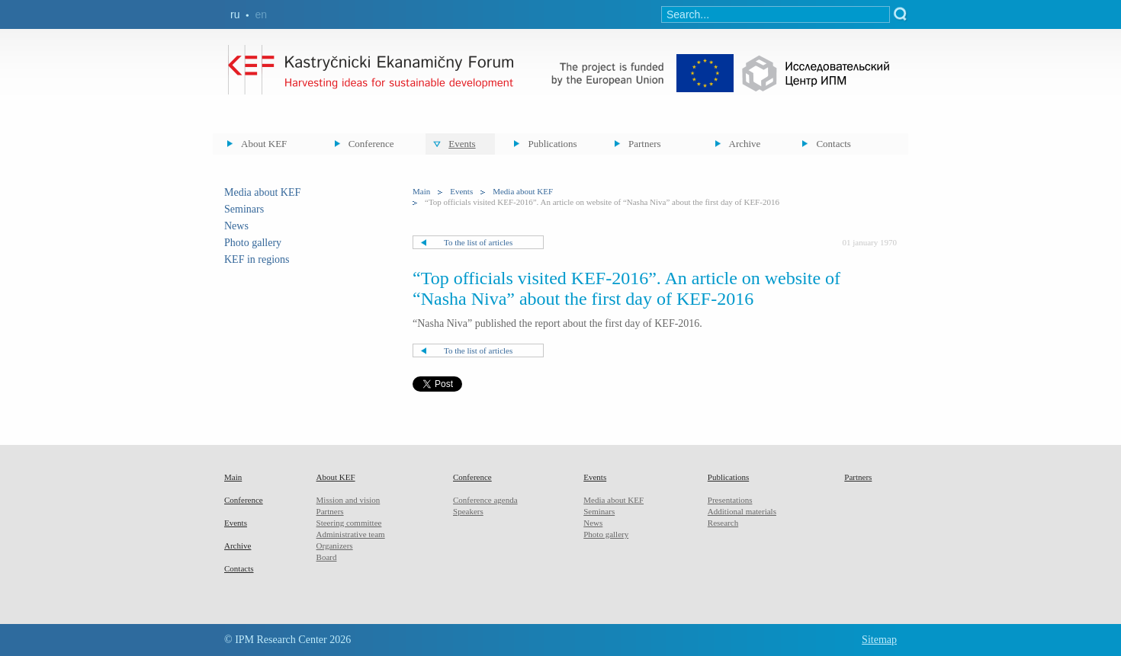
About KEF (264, 143)
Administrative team (350, 534)
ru (234, 14)
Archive (745, 143)
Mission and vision (348, 499)
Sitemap (879, 639)
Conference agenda (485, 499)
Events (461, 143)
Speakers (468, 511)
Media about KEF (262, 192)
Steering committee (349, 522)
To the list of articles (478, 242)
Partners (644, 143)
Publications (552, 143)
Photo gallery (252, 242)
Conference (371, 143)
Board (326, 557)
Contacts (833, 143)
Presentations (730, 499)
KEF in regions (257, 259)
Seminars (244, 209)
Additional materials (742, 511)
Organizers (334, 545)
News (236, 226)
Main (421, 191)
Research (723, 522)
